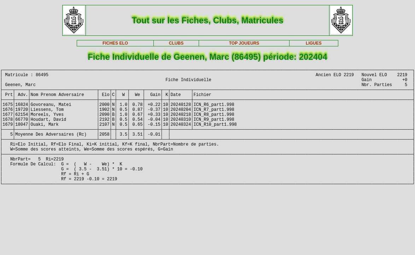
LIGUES (314, 43)
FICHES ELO (115, 43)
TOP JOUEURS (244, 43)
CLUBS (176, 43)
